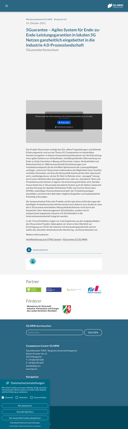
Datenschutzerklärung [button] (26, 426)
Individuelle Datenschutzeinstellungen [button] (25, 423)
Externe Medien (38, 397)
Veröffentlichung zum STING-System (43, 239)
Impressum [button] (37, 426)
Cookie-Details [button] (13, 426)
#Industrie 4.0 (60, 19)
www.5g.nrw (31, 369)
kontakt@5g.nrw (33, 366)
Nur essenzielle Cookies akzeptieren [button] (25, 418)
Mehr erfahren (64, 118)
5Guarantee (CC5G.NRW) (75, 239)
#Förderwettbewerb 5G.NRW (39, 19)
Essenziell (7, 397)
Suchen (93, 332)
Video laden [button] (65, 122)
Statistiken (22, 397)
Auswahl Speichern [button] (25, 411)
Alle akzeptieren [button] (25, 405)
